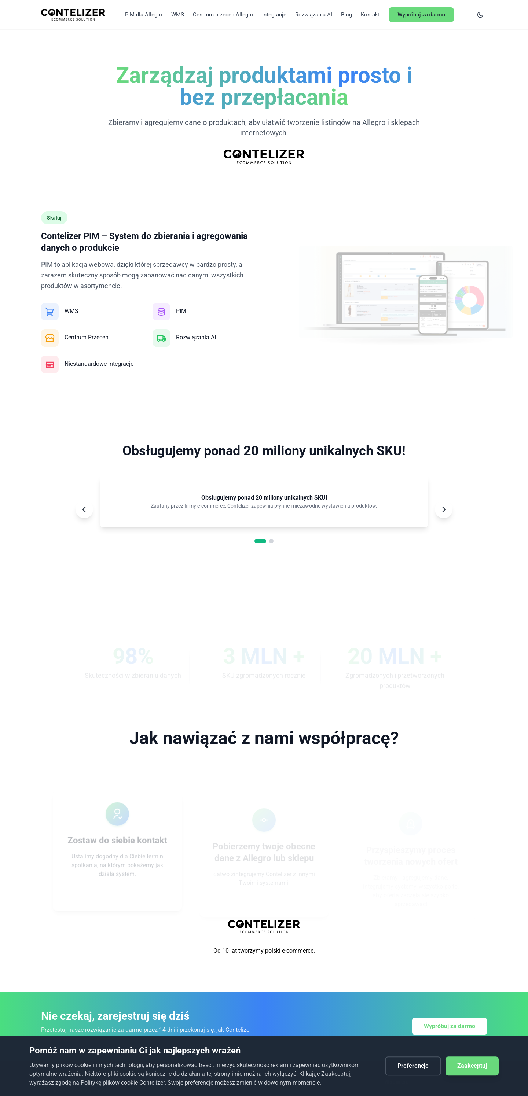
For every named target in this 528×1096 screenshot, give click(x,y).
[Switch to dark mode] (480, 14)
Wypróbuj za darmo (449, 1026)
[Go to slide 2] (271, 541)
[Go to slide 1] (260, 541)
